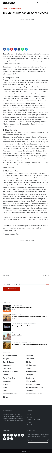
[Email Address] (36, 440)
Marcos (25, 323)
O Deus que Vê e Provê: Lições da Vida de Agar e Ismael (29, 344)
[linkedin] (11, 435)
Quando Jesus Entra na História (22, 326)
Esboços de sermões (17, 305)
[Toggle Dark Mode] (41, 2)
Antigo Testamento (17, 342)
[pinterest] (15, 435)
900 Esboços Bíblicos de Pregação (22, 307)
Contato (29, 417)
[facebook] (37, 3)
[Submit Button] (47, 440)
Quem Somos (31, 425)
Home (29, 414)
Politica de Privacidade (33, 419)
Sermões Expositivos (32, 342)
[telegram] (4, 435)
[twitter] (4, 438)
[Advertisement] (26, 35)
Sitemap (29, 422)
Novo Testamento (32, 323)
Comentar (12, 289)
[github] (11, 438)
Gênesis (24, 342)
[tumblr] (8, 435)
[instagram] (8, 438)
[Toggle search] (44, 2)
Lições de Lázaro (17, 335)
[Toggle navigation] (47, 2)
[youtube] (19, 435)
